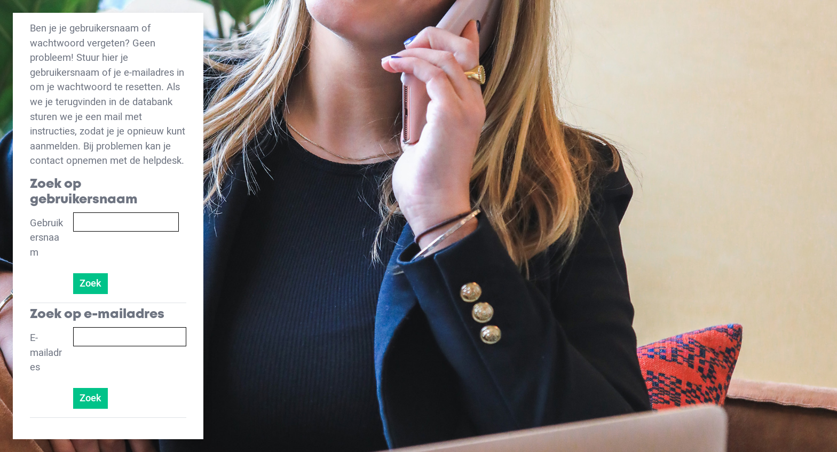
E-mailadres (46, 353)
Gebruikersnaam (46, 238)
